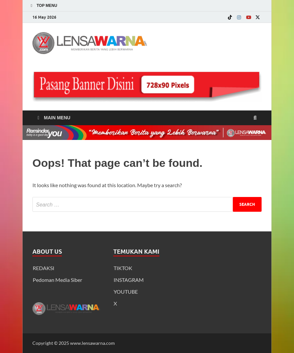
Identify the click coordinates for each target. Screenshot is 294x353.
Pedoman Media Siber (57, 280)
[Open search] (255, 118)
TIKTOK (123, 268)
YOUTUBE (126, 291)
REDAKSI (43, 268)
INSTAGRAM (129, 280)
